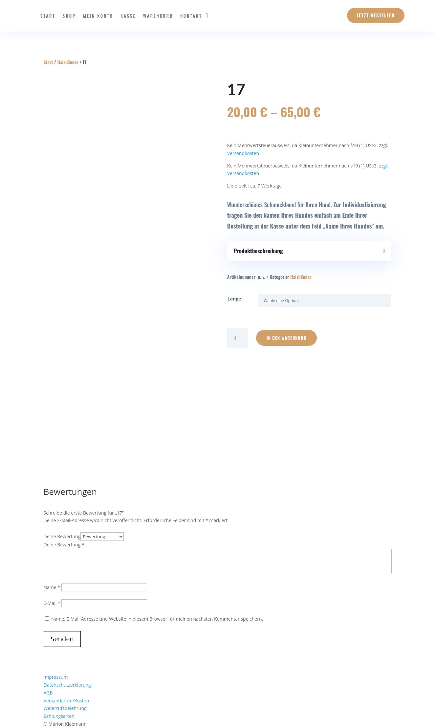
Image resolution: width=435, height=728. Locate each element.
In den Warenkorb (287, 338)
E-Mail (52, 603)
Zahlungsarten (59, 716)
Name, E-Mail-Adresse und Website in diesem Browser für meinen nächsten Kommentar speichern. (157, 619)
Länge (234, 299)
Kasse (128, 15)
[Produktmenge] (238, 338)
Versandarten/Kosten (66, 700)
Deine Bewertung (62, 536)
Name (52, 587)
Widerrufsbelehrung (65, 708)
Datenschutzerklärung (67, 685)
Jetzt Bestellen (376, 15)
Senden (62, 638)
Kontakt (191, 15)
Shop (69, 15)
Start (47, 15)
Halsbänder (67, 61)
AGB (48, 693)
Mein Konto (98, 15)
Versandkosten (243, 153)
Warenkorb (158, 15)
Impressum (56, 677)
